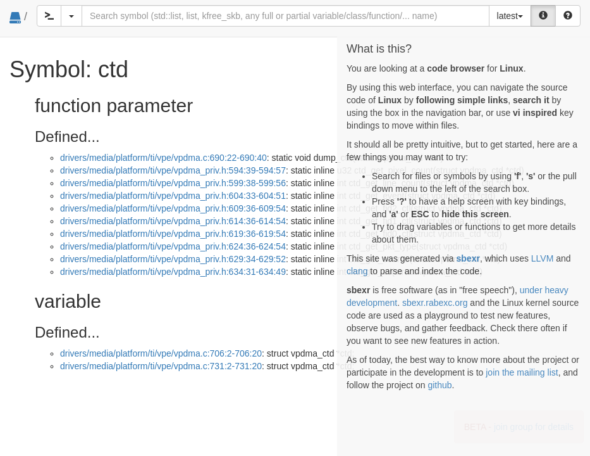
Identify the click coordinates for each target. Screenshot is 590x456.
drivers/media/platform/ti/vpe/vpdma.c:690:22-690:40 (163, 158)
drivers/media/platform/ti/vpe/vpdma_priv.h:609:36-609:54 (173, 208)
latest (510, 16)
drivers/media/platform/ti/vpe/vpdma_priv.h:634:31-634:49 (173, 272)
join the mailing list (522, 372)
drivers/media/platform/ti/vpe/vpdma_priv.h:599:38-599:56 (173, 183)
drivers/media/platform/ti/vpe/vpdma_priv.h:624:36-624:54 (173, 246)
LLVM (542, 258)
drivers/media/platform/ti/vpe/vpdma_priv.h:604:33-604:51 (173, 196)
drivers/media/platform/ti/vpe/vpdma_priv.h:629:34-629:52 (173, 259)
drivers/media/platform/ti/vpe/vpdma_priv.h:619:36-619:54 (173, 234)
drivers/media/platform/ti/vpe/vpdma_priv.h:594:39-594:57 (173, 170)
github (439, 385)
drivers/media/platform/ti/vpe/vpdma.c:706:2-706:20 (161, 353)
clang (357, 271)
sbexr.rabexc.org (435, 303)
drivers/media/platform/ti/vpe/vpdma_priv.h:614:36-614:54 (173, 221)
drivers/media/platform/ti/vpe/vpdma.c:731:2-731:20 (161, 366)
